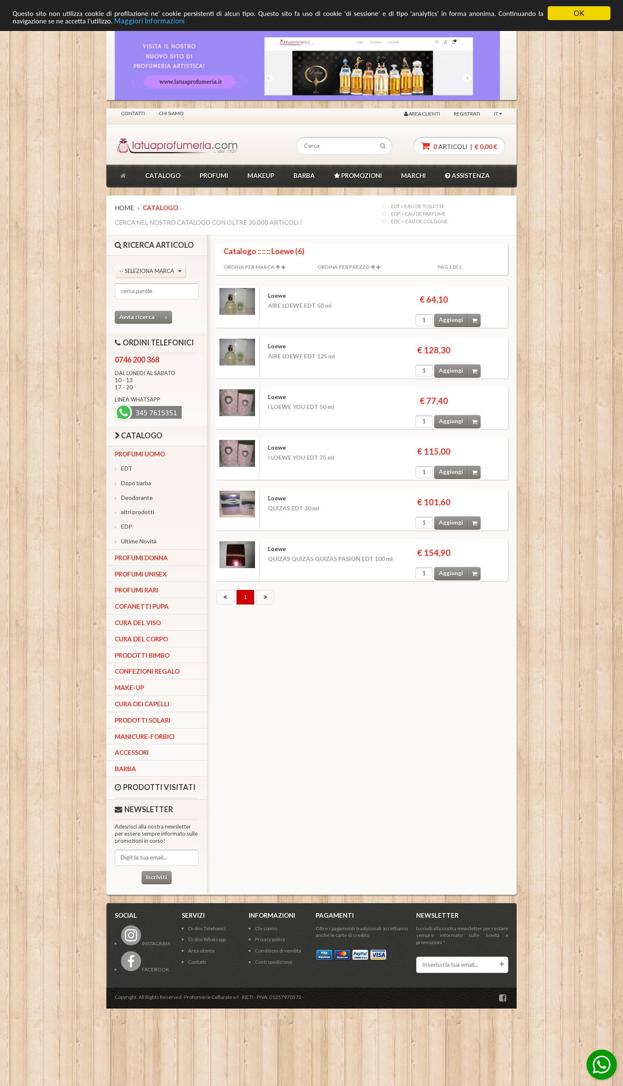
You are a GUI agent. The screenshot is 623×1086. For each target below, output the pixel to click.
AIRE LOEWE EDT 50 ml (300, 305)
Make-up (129, 687)
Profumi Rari (136, 590)
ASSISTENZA (467, 175)
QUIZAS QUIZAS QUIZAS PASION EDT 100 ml (330, 558)
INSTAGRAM (145, 943)
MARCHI (413, 175)
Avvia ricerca (145, 317)
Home (124, 207)
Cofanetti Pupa (142, 606)
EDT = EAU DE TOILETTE (418, 206)
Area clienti (422, 114)
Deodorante (134, 497)
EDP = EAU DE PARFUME (418, 213)
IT (498, 114)
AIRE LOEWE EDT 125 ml (301, 356)
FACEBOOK (145, 969)
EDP (123, 526)
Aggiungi (460, 320)
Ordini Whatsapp (207, 939)
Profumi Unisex (141, 574)
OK (579, 13)
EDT (123, 468)
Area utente (201, 950)
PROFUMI (214, 175)
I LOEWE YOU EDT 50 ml (301, 406)
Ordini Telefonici (207, 928)
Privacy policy (270, 939)
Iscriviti (156, 876)
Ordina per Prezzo (343, 267)
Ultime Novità (136, 541)
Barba (125, 768)
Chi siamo (171, 113)
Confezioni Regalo (147, 671)
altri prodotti (134, 511)
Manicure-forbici (145, 736)
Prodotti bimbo (142, 655)
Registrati (467, 114)
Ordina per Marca (249, 267)
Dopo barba (133, 482)
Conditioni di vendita (278, 950)
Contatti (133, 113)
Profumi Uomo (140, 454)
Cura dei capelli (142, 704)
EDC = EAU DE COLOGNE (419, 221)
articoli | (459, 146)
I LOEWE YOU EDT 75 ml (301, 457)
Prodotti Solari (142, 720)
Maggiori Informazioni (149, 20)
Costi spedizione (273, 962)
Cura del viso (138, 622)
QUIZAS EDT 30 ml (293, 508)
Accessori (132, 752)
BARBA (304, 175)
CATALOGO (162, 175)
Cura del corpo (141, 639)
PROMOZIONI (358, 175)
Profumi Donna (141, 557)
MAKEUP (260, 175)
